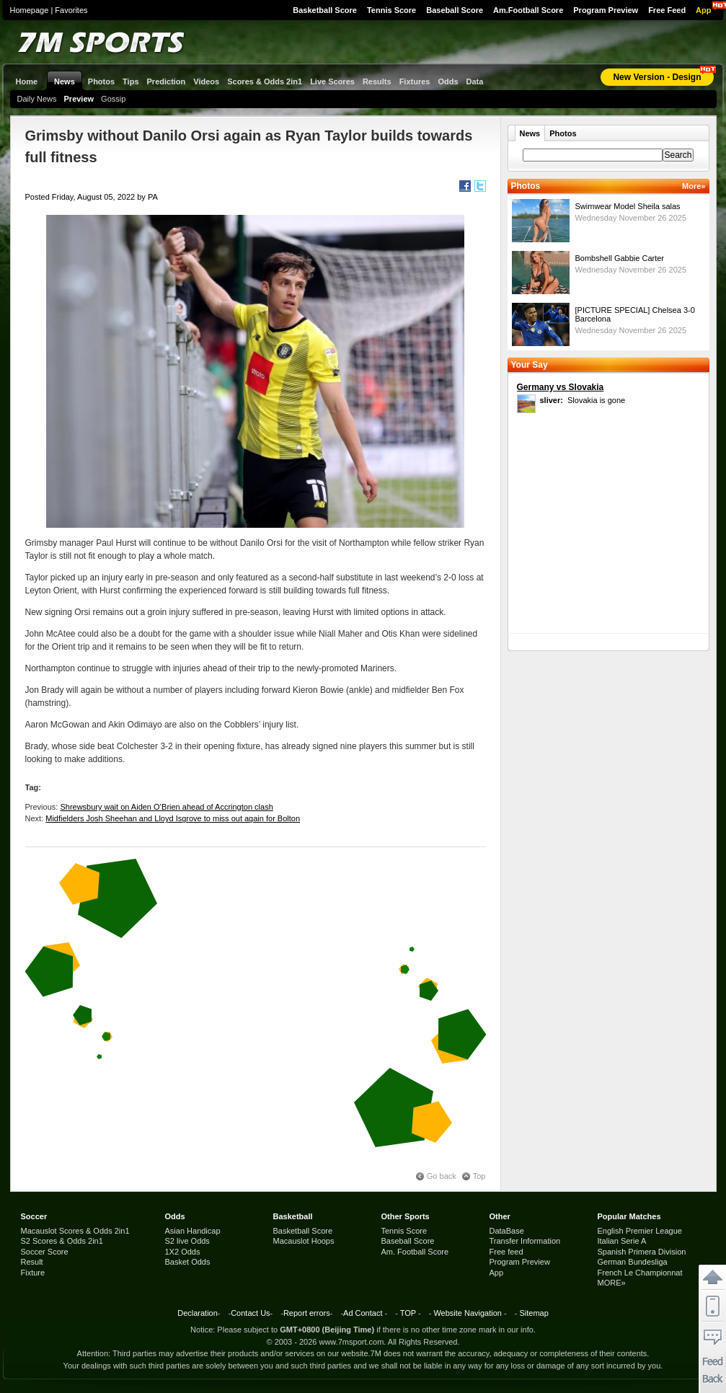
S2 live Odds (187, 1241)
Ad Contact (362, 1313)
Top (479, 1176)
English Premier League (640, 1230)
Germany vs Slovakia (560, 387)
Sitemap (533, 1313)
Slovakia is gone (583, 400)
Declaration (197, 1313)
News (530, 133)
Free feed (506, 1251)
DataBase (507, 1230)
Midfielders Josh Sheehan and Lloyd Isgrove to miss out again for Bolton (172, 818)
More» (693, 186)
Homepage (29, 10)
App (703, 10)
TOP (408, 1313)
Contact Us (250, 1313)
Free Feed (667, 10)
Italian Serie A (622, 1241)
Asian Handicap (193, 1230)
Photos (562, 133)
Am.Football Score (528, 10)
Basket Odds (188, 1261)
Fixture (33, 1272)
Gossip (113, 98)
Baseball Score (454, 10)
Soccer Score (44, 1251)
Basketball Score (325, 10)
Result (32, 1261)
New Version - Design (657, 77)
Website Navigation (467, 1313)
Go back (441, 1176)
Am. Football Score (415, 1251)
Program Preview (605, 10)
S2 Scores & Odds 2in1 (62, 1241)
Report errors (306, 1313)
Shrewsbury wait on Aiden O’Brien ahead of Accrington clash (166, 806)
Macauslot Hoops (304, 1241)
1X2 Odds (182, 1251)
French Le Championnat (640, 1272)
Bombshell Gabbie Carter (620, 258)
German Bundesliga (633, 1261)
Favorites (71, 10)
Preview (79, 98)
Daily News (37, 98)
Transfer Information (525, 1241)
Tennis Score (391, 10)
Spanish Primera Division (642, 1251)
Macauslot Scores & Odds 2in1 (75, 1230)
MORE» (612, 1282)
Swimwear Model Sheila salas (628, 206)
